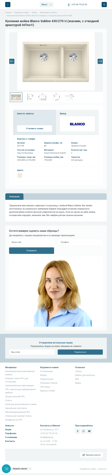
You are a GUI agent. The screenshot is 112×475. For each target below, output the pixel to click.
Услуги (8, 400)
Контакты (10, 441)
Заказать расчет (91, 456)
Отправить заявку (34, 128)
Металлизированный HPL (17, 412)
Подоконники (46, 379)
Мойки (43, 375)
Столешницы (46, 371)
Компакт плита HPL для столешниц (16, 380)
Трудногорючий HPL (15, 396)
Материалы (11, 367)
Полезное (80, 367)
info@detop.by (46, 437)
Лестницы (45, 387)
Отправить (31, 250)
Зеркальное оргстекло (16, 408)
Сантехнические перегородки (19, 385)
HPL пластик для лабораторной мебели (20, 391)
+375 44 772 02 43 (79, 4)
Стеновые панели (48, 383)
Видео (78, 383)
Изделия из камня (49, 367)
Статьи (78, 371)
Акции (8, 429)
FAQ (77, 379)
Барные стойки (47, 390)
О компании (11, 437)
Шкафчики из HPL (14, 420)
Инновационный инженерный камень (20, 373)
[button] (11, 61)
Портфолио (10, 433)
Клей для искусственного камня (21, 404)
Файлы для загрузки (85, 375)
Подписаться (80, 352)
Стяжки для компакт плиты (18, 416)
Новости (9, 425)
